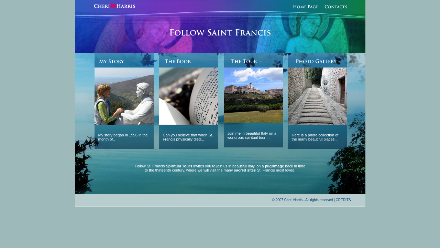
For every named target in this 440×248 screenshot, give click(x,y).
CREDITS (343, 200)
